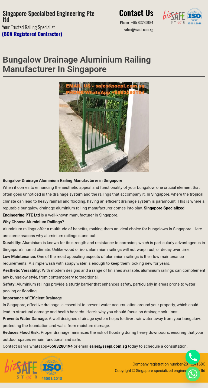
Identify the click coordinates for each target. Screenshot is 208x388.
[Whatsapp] (193, 374)
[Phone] (193, 357)
